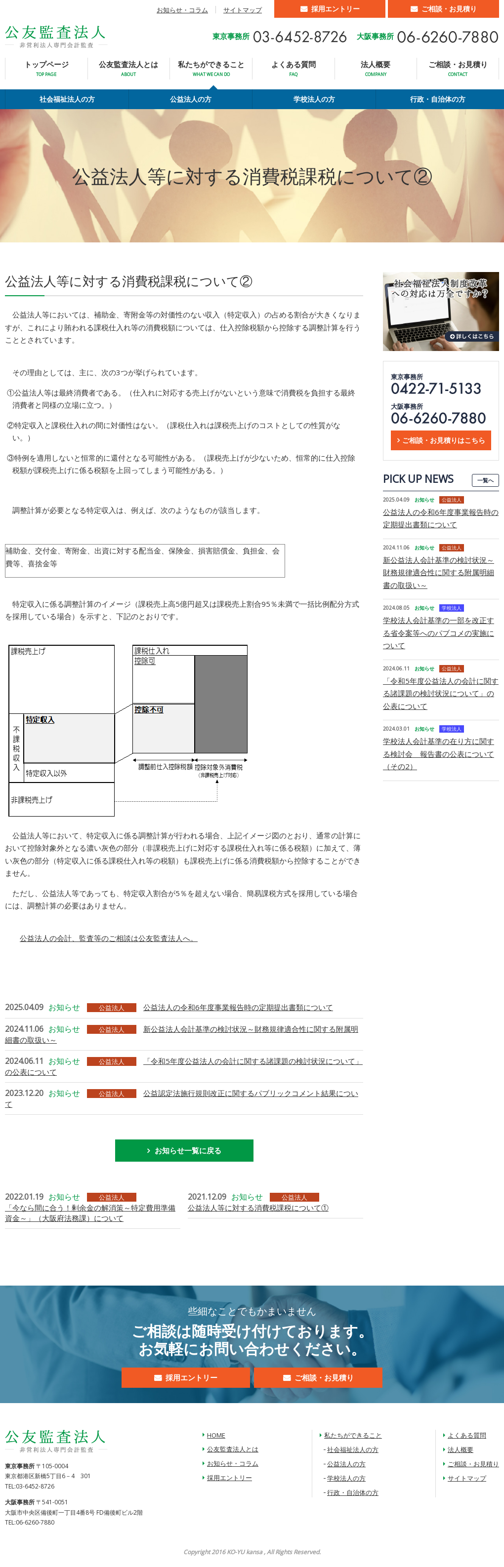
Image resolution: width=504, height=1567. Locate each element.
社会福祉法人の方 (67, 99)
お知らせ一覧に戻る (188, 1150)
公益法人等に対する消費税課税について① (258, 1208)
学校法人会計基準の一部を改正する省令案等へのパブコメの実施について (438, 632)
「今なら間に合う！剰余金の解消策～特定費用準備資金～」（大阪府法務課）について (90, 1213)
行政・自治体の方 (437, 99)
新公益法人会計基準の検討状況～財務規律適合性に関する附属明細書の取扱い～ (438, 572)
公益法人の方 (190, 99)
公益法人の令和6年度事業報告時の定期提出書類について (238, 1007)
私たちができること (211, 68)
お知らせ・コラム (182, 9)
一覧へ (485, 480)
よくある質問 (293, 68)
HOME (216, 1435)
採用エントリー (335, 8)
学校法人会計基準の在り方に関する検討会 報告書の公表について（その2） (438, 753)
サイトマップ (242, 9)
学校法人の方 (314, 99)
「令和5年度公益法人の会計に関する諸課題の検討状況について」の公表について (441, 693)
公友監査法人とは (128, 68)
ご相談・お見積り (449, 8)
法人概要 (375, 68)
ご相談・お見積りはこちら (443, 440)
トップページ (46, 68)
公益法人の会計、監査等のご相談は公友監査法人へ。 (109, 938)
